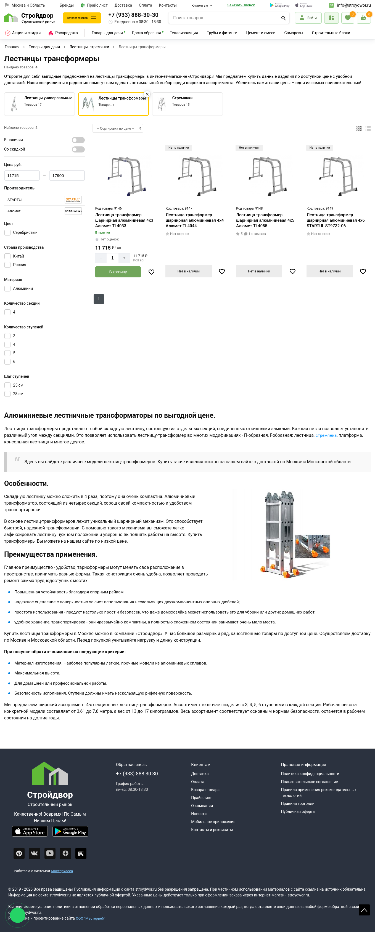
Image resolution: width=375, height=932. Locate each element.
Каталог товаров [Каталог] (83, 17)
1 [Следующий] (99, 298)
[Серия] (44, 199)
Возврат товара (205, 790)
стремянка (327, 435)
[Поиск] (283, 18)
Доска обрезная (146, 33)
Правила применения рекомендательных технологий (318, 793)
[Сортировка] (117, 128)
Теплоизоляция (184, 33)
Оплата (145, 5)
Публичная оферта (298, 811)
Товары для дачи (107, 33)
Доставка (123, 5)
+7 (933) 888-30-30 (145, 15)
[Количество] (112, 258)
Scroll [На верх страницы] (364, 909)
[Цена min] (22, 175)
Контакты (168, 5)
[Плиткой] (359, 128)
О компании (202, 806)
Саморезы (293, 33)
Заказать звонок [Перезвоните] (241, 5)
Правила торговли (298, 803)
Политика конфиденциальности (310, 774)
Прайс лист (94, 5)
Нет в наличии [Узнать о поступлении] (189, 271)
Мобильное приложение (213, 821)
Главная (12, 47)
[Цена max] (67, 175)
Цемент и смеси (261, 33)
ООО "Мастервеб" (91, 918)
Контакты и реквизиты (212, 829)
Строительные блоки (331, 33)
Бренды (67, 5)
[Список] (368, 128)
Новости (199, 814)
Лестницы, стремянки (89, 47)
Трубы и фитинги (222, 33)
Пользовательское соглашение (309, 782)
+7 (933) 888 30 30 (137, 773)
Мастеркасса (62, 871)
